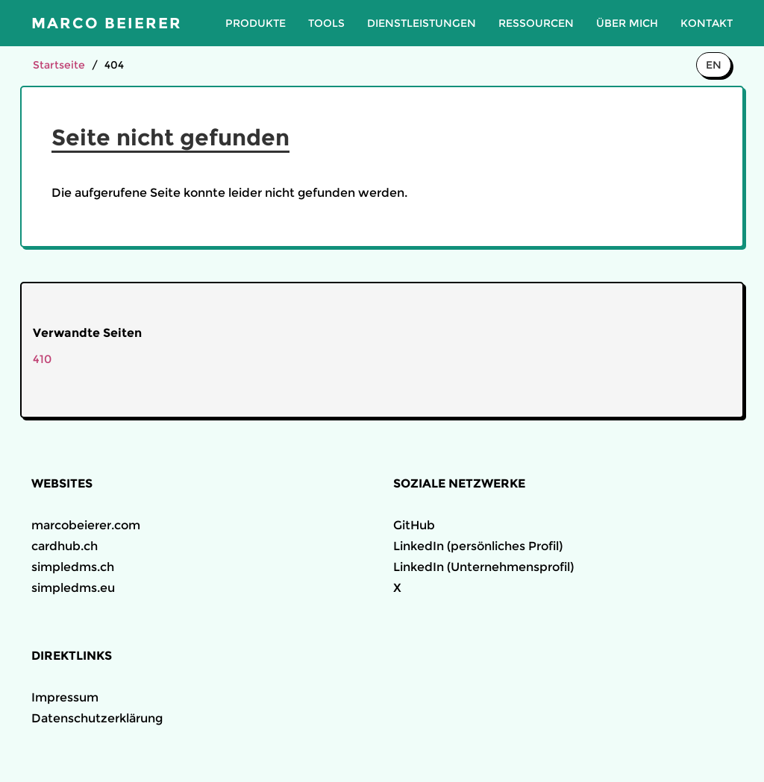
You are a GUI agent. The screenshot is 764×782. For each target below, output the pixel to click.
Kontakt (706, 23)
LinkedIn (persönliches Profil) (478, 546)
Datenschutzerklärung (97, 718)
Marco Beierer (106, 23)
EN (713, 65)
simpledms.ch (72, 567)
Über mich (627, 23)
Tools (326, 23)
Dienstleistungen (421, 23)
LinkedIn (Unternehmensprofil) (483, 567)
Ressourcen (536, 23)
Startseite (59, 65)
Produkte (255, 23)
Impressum (64, 697)
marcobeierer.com (85, 525)
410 (42, 359)
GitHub (414, 525)
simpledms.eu (73, 588)
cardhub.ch (64, 546)
